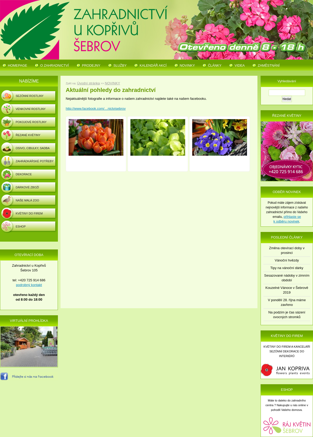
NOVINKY (112, 83)
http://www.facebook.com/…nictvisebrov (96, 108)
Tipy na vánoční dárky (286, 268)
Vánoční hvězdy (287, 260)
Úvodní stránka (88, 83)
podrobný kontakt (29, 285)
